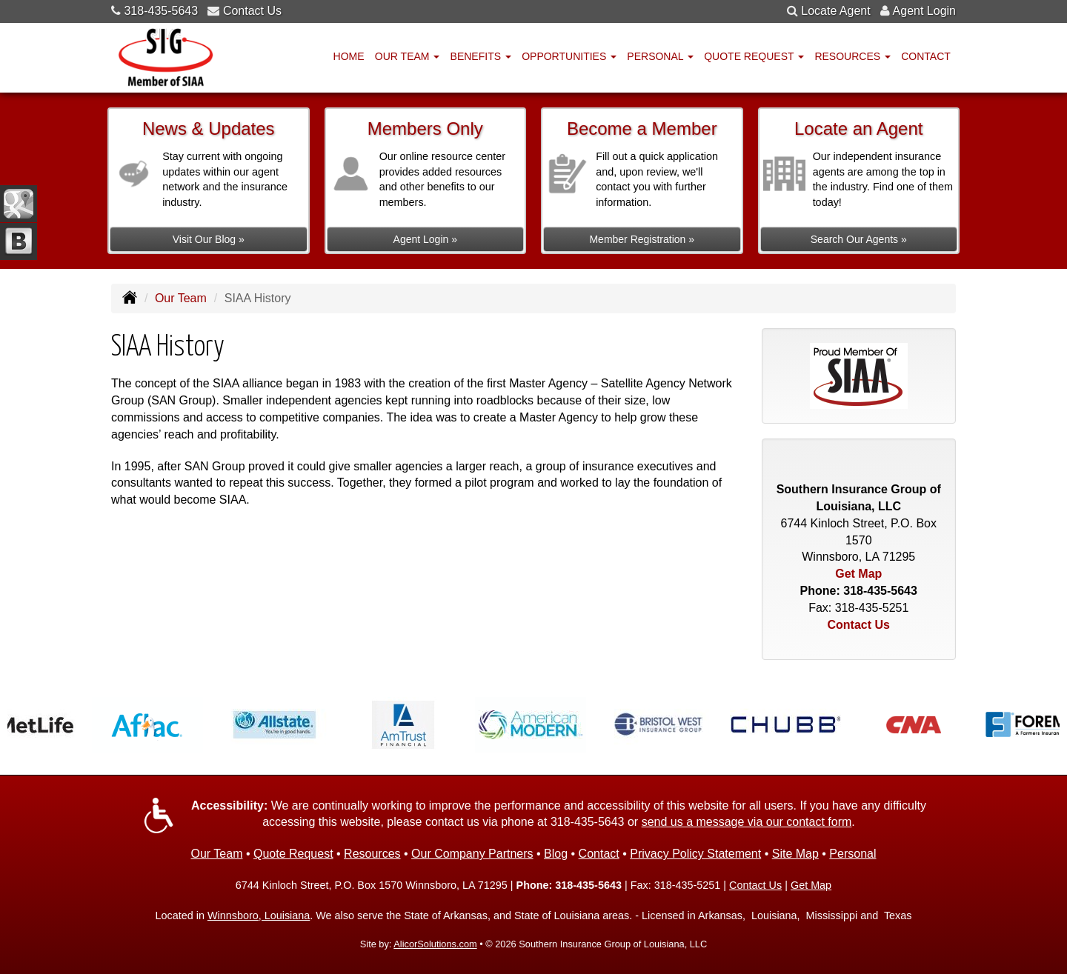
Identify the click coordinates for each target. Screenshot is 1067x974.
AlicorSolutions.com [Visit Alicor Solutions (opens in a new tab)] (434, 944)
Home (349, 56)
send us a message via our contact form (747, 821)
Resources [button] (852, 56)
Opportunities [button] (569, 56)
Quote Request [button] (754, 56)
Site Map (795, 853)
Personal (852, 853)
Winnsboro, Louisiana (258, 915)
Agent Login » (425, 239)
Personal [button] (660, 56)
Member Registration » (641, 239)
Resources (372, 853)
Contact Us (252, 10)
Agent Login (924, 10)
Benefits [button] (481, 56)
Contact (926, 56)
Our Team (181, 298)
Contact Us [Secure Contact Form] (859, 624)
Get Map (858, 573)
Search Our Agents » (859, 239)
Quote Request (293, 853)
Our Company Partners (472, 853)
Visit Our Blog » (209, 239)
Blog (556, 853)
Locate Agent (835, 10)
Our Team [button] (407, 56)
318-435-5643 (161, 10)
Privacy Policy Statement (695, 853)
